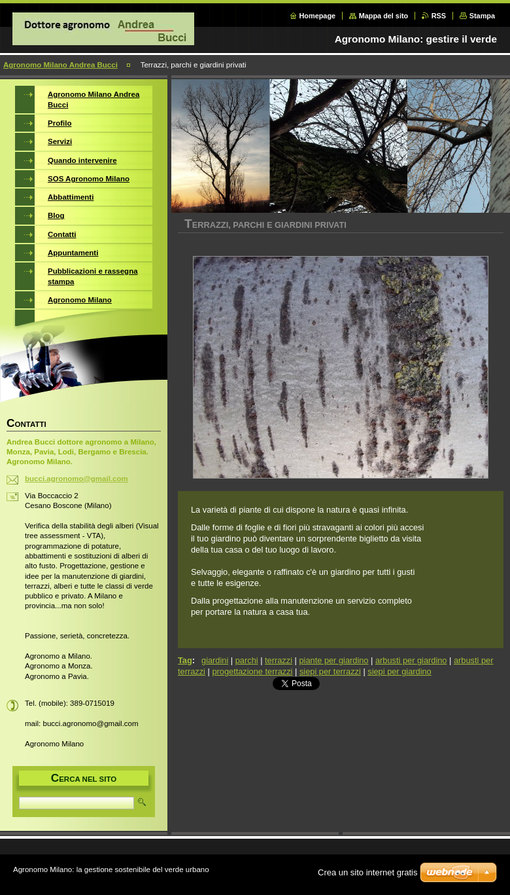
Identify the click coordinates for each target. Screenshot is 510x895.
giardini (214, 660)
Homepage (317, 16)
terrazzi (278, 660)
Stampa (482, 16)
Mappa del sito (384, 16)
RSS (439, 16)
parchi (246, 660)
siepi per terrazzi (330, 671)
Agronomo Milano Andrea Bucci (60, 65)
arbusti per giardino (411, 660)
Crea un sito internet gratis (367, 872)
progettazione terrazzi (252, 671)
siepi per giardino (399, 671)
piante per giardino (333, 660)
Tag (185, 660)
